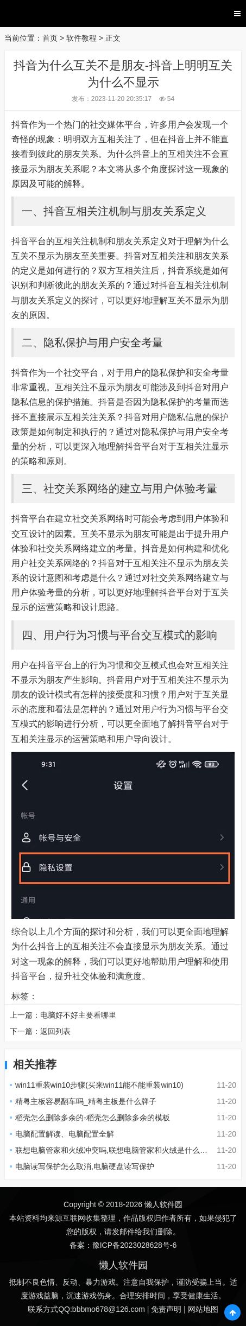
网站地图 (203, 1309)
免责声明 (166, 1309)
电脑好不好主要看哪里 (78, 1015)
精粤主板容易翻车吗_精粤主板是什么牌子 (85, 1101)
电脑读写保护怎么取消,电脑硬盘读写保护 (84, 1166)
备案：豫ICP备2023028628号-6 (123, 1245)
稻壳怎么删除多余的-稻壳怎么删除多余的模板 (92, 1117)
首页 (50, 38)
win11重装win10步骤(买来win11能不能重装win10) (99, 1085)
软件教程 (81, 38)
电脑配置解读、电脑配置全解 (64, 1134)
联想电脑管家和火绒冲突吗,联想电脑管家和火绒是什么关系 (115, 1150)
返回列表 (55, 1031)
